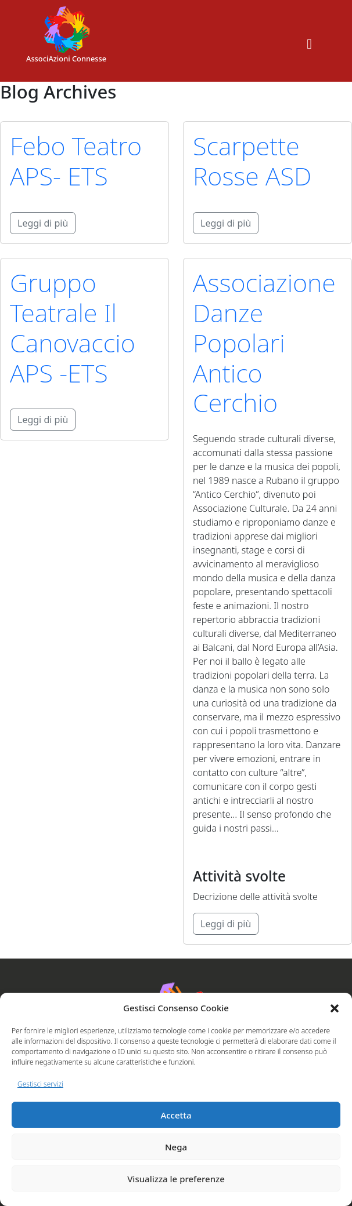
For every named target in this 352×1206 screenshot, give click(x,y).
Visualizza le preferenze (176, 1179)
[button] (334, 1008)
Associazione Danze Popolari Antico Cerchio (264, 342)
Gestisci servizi (40, 1084)
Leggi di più (42, 223)
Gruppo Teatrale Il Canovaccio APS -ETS (72, 327)
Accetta (175, 1115)
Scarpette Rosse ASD (252, 161)
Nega (176, 1147)
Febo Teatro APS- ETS (76, 161)
